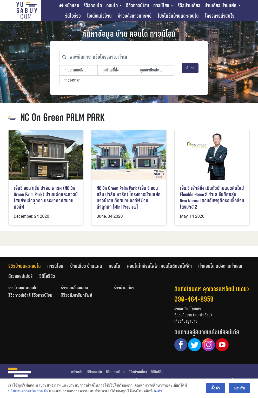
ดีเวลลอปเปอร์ (20, 276)
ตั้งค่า (158, 391)
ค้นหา (190, 68)
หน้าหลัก (77, 372)
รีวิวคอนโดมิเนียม (74, 288)
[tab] (28, 266)
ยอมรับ (239, 388)
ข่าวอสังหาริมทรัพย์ (134, 15)
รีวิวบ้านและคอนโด (24, 266)
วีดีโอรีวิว (73, 15)
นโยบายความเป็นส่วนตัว (28, 391)
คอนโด (112, 5)
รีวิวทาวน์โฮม (137, 5)
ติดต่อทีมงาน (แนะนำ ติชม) (193, 315)
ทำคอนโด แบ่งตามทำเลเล (220, 266)
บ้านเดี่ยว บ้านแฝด (220, 5)
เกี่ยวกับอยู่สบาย (185, 321)
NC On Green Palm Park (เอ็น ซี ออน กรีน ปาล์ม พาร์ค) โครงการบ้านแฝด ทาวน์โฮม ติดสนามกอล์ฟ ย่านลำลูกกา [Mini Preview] (129, 197)
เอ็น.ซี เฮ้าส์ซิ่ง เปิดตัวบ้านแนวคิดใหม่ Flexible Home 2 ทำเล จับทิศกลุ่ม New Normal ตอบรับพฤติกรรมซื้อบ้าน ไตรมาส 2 (212, 197)
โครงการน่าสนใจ (219, 15)
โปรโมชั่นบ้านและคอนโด (178, 15)
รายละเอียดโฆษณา (187, 309)
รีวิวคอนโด (92, 5)
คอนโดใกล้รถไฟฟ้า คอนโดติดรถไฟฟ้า (159, 266)
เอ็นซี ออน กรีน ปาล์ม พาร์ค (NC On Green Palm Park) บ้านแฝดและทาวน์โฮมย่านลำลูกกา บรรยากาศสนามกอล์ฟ (46, 197)
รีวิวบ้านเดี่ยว (188, 5)
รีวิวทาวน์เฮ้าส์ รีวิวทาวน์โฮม (30, 296)
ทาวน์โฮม (161, 5)
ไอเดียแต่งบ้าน (99, 15)
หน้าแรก (69, 5)
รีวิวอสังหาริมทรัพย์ (76, 296)
